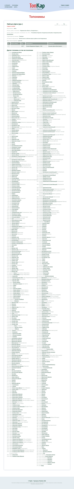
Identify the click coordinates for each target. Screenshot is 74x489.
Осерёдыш (14, 64)
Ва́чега (44, 108)
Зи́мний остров (46, 151)
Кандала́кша (15, 228)
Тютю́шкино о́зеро (46, 74)
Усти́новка (46, 274)
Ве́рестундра (15, 111)
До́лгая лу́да (46, 141)
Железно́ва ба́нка (16, 57)
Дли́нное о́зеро (16, 408)
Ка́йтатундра (15, 136)
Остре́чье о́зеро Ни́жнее (18, 451)
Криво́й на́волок (16, 358)
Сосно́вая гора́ (15, 204)
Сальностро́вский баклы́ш (48, 364)
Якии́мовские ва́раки (17, 226)
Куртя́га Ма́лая (15, 155)
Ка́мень (43, 395)
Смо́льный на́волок (16, 378)
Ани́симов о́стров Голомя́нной (50, 91)
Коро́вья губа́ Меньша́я (17, 243)
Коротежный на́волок (17, 355)
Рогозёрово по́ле (46, 257)
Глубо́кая (44, 381)
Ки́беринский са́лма (48, 266)
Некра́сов (44, 409)
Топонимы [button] (15, 5)
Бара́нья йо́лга (15, 102)
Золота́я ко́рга (15, 60)
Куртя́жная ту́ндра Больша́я (18, 156)
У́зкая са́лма (46, 273)
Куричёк (45, 170)
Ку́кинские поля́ (46, 232)
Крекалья (45, 159)
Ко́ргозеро (14, 428)
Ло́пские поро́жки (16, 335)
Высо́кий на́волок (16, 346)
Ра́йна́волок (15, 375)
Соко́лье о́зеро (45, 64)
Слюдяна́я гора (15, 203)
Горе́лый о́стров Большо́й (49, 127)
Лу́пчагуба (14, 245)
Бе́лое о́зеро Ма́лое (17, 387)
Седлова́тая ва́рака (16, 200)
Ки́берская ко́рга (16, 61)
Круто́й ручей (45, 325)
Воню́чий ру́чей (46, 316)
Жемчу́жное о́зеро (16, 414)
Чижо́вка (14, 71)
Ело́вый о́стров (46, 145)
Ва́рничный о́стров (47, 106)
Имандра (14, 417)
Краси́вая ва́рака (16, 148)
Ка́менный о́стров (47, 155)
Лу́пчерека (44, 297)
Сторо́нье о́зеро (46, 66)
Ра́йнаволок (44, 433)
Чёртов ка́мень (16, 296)
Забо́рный (44, 389)
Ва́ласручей (14, 231)
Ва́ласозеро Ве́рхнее (17, 394)
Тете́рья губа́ (15, 260)
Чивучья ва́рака (15, 221)
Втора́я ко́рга (15, 54)
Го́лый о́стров (46, 123)
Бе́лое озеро (15, 389)
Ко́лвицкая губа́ (15, 238)
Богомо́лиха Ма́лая (47, 105)
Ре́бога (43, 304)
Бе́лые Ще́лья (45, 370)
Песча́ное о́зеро (46, 54)
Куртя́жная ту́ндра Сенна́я (18, 159)
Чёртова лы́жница (49, 276)
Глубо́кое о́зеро (16, 405)
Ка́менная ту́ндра (16, 141)
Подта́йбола (47, 221)
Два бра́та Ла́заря (17, 283)
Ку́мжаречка (45, 288)
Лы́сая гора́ (14, 167)
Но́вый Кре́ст (45, 411)
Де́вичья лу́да (15, 307)
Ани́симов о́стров (47, 88)
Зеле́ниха (50, 461)
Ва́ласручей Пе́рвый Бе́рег (18, 74)
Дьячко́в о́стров (47, 144)
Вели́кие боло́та (17, 92)
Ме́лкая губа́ (15, 248)
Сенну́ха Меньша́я (47, 215)
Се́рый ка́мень (16, 291)
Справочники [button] (8, 7)
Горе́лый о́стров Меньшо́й (49, 130)
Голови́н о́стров (46, 125)
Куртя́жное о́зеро (16, 436)
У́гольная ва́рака (16, 217)
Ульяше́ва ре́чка (46, 308)
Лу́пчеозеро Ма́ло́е (17, 447)
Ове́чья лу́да (15, 316)
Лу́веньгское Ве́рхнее (17, 439)
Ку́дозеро (14, 433)
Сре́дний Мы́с (15, 206)
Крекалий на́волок (16, 356)
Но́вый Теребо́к (45, 412)
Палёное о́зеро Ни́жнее (48, 52)
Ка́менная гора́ (15, 139)
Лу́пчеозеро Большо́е (17, 445)
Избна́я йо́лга (15, 131)
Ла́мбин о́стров (46, 176)
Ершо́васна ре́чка (46, 280)
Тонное (43, 437)
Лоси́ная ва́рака (16, 162)
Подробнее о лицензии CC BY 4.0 (37, 483)
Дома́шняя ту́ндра (16, 122)
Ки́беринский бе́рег (17, 80)
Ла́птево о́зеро (16, 437)
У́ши (13, 218)
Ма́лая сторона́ (51, 462)
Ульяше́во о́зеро (46, 78)
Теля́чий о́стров (46, 217)
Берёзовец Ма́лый (47, 100)
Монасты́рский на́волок (17, 366)
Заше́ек (13, 353)
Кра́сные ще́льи (46, 361)
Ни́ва (43, 301)
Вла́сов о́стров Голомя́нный (49, 113)
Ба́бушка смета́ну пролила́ (48, 352)
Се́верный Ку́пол (16, 198)
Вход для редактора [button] (64, 7)
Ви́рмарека (44, 277)
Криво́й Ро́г (14, 151)
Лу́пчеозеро (15, 443)
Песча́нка (14, 318)
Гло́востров (45, 122)
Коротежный (45, 398)
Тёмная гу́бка (15, 262)
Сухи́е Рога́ (14, 210)
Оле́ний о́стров (46, 207)
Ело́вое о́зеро (15, 412)
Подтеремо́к (45, 428)
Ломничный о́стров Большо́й (50, 181)
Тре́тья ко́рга (15, 69)
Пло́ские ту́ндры (16, 186)
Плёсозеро (44, 57)
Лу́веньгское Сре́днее (17, 442)
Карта (15, 7)
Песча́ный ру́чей (46, 333)
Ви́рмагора (14, 113)
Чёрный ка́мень (17, 294)
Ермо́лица (14, 77)
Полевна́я (44, 241)
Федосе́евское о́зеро (47, 81)
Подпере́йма (45, 426)
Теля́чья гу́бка (15, 259)
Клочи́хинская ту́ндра (17, 145)
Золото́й (44, 392)
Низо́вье (50, 464)
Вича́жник (14, 332)
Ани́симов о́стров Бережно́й (50, 89)
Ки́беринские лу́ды (47, 156)
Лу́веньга (44, 294)
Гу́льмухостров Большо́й (49, 131)
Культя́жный (45, 401)
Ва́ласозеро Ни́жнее (17, 395)
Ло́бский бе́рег (15, 85)
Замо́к (14, 285)
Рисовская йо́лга (16, 192)
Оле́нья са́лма (46, 268)
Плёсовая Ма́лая (16, 189)
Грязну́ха (14, 305)
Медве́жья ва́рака (16, 170)
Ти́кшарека (44, 307)
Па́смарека (44, 302)
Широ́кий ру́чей (46, 347)
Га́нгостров (45, 120)
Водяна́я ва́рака (16, 116)
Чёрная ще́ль (45, 366)
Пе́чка (13, 369)
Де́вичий (44, 224)
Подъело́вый (45, 429)
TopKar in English (65, 5)
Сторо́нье (44, 339)
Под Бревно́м (45, 422)
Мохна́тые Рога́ (15, 173)
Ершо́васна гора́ (16, 125)
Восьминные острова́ (48, 117)
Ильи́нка (44, 228)
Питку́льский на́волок (17, 372)
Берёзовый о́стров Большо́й (49, 102)
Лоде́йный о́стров (47, 179)
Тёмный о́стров (46, 218)
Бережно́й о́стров (47, 97)
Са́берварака (15, 195)
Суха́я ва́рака (15, 209)
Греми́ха (14, 119)
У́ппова (44, 246)
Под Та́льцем (45, 423)
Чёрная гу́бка (15, 268)
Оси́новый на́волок (16, 367)
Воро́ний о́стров (47, 116)
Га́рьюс (14, 403)
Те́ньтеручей (45, 341)
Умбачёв (44, 443)
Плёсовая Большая (16, 187)
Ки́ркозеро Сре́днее (17, 425)
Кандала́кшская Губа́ (17, 277)
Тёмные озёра (45, 75)
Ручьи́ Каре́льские (47, 367)
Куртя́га (43, 403)
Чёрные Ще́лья (45, 445)
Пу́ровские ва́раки (16, 190)
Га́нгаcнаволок (15, 347)
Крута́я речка (45, 287)
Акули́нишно (15, 384)
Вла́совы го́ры (15, 114)
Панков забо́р (49, 349)
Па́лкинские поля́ (46, 240)
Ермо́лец (45, 150)
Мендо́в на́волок (16, 363)
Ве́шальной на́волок (17, 341)
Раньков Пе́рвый (46, 245)
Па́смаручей (45, 332)
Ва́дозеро (14, 392)
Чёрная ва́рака (15, 223)
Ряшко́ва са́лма (47, 269)
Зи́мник (43, 391)
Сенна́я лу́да (15, 321)
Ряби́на (13, 193)
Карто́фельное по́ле (46, 251)
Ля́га (13, 246)
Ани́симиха (44, 369)
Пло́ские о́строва (47, 209)
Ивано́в (43, 394)
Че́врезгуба (14, 266)
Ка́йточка (14, 137)
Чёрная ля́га (16, 95)
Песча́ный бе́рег (16, 86)
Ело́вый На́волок (46, 387)
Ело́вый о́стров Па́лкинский (49, 148)
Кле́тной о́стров (46, 158)
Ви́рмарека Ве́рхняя (46, 279)
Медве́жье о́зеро (16, 448)
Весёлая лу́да (15, 302)
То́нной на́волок (49, 456)
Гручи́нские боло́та (17, 94)
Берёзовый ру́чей (46, 313)
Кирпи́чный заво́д (16, 333)
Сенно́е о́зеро (45, 63)
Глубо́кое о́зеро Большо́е (18, 406)
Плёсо (43, 419)
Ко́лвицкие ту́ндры (16, 147)
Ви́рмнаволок (15, 342)
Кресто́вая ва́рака (16, 150)
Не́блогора (14, 176)
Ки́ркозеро (15, 422)
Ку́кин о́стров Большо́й (48, 167)
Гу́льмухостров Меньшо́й (49, 134)
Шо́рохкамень (16, 297)
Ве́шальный (44, 378)
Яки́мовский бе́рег (16, 89)
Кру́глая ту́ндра (15, 153)
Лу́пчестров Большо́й (48, 190)
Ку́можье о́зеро (16, 434)
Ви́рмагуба (14, 232)
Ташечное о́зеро (46, 71)
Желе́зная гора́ (15, 127)
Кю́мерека (44, 290)
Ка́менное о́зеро (16, 420)
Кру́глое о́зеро (15, 431)
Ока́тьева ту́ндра (16, 179)
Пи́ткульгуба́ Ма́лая (16, 251)
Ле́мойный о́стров (47, 178)
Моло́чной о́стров (47, 204)
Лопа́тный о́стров (47, 187)
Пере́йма (14, 336)
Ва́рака (13, 109)
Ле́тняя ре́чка (45, 291)
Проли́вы (14, 374)
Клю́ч (14, 287)
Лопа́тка (44, 235)
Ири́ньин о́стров (47, 153)
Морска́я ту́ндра (16, 172)
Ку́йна (15, 325)
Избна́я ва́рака (15, 130)
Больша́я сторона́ (50, 454)
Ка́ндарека (44, 282)
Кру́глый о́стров (46, 165)
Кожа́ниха (44, 231)
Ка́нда (13, 142)
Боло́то (14, 330)
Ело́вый (43, 386)
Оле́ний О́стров (45, 254)
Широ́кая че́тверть (46, 248)
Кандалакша (10, 34)
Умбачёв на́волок (16, 383)
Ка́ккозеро (15, 419)
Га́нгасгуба (14, 234)
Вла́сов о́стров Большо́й (49, 109)
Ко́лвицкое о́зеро (16, 426)
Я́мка (43, 447)
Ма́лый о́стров (46, 198)
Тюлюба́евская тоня (46, 439)
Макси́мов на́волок (16, 361)
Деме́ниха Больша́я (47, 136)
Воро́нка (14, 304)
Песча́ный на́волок (16, 370)
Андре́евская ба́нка (17, 52)
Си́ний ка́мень (16, 293)
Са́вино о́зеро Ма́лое (47, 61)
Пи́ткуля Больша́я (16, 252)
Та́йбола (17, 328)
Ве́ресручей (16, 99)
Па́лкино (45, 265)
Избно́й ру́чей (45, 321)
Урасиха (44, 80)
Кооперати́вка (15, 240)
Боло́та (43, 374)
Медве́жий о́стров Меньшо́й (49, 201)
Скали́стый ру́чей (46, 338)
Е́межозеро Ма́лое (16, 411)
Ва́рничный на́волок (17, 339)
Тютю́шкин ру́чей (46, 344)
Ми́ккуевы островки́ (48, 203)
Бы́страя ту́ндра (16, 108)
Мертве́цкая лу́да (16, 314)
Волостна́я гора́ (15, 117)
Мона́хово (14, 364)
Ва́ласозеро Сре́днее (17, 397)
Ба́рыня (44, 353)
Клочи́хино (44, 397)
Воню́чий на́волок (16, 344)
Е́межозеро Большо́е (17, 409)
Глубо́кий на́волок (16, 349)
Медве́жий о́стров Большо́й (49, 200)
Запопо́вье (15, 415)
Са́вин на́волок (15, 377)
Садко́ (13, 68)
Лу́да (13, 313)
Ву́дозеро (14, 401)
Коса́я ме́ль (15, 63)
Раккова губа (15, 255)
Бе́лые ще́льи (45, 355)
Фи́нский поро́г (45, 263)
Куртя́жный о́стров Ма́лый (49, 175)
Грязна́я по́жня (45, 223)
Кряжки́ (43, 400)
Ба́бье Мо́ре (14, 229)
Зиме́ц (13, 128)
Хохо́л (43, 83)
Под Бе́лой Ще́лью (46, 420)
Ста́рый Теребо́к (45, 436)
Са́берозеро (45, 58)
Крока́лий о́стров (47, 164)
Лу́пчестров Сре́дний (48, 196)
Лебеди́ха (14, 83)
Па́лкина (44, 414)
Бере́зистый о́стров (47, 95)
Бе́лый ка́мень (16, 282)
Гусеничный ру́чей (46, 319)
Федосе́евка (17, 274)
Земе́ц (43, 358)
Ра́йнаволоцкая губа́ (17, 254)
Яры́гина (44, 249)
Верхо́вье (50, 457)
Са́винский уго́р (15, 196)
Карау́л (13, 144)
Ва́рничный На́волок (47, 377)
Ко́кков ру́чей (45, 324)
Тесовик (44, 342)
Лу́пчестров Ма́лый (47, 193)
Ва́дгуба (14, 391)
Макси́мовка (45, 330)
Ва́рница (14, 75)
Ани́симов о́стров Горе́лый (49, 92)
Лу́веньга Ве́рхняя (46, 296)
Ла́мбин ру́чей (45, 327)
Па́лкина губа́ (15, 249)
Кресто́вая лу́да (15, 311)
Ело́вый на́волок (16, 352)
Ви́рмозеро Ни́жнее (17, 400)
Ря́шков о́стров (46, 210)
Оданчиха (44, 238)
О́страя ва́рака (15, 178)
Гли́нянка (14, 235)
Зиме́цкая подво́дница (17, 58)
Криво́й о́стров (46, 162)
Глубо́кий (44, 383)
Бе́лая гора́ (14, 105)
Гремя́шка (14, 120)
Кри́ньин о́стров (47, 161)
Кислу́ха (44, 229)
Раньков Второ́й (46, 243)
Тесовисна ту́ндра (16, 214)
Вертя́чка (45, 450)
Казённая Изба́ (17, 100)
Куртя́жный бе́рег (16, 81)
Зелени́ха (14, 78)
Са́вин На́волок (45, 434)
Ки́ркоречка (44, 283)
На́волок (44, 408)
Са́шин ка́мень (16, 290)
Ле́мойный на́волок (16, 360)
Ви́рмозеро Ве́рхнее (17, 398)
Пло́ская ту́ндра (15, 184)
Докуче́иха (45, 142)
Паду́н (15, 97)
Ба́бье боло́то (16, 91)
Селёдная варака (16, 201)
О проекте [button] (7, 5)
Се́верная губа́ (15, 257)
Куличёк (45, 168)
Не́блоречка (44, 299)
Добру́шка (14, 308)
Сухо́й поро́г (45, 262)
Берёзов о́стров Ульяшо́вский (50, 99)
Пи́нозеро (44, 55)
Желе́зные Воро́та (47, 451)
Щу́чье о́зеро (45, 86)
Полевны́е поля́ (45, 255)
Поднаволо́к (45, 425)
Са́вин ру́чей (45, 336)
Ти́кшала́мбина (45, 72)
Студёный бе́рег (16, 88)
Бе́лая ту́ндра (15, 106)
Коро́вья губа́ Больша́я (17, 241)
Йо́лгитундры (15, 133)
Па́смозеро (15, 454)
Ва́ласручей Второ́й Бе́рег (18, 72)
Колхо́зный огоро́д (46, 252)
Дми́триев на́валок (16, 350)
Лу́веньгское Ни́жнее (17, 440)
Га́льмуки (45, 119)
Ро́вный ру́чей (45, 335)
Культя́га (44, 234)
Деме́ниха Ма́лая (47, 137)
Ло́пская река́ (45, 293)
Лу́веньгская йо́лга (16, 164)
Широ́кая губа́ (15, 269)
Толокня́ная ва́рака (16, 215)
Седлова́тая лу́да (16, 319)
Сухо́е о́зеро (45, 69)
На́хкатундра (15, 175)
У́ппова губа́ (14, 263)
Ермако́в (44, 226)
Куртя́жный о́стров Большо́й (50, 172)
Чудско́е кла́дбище (19, 299)
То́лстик (14, 381)
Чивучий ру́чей (45, 346)
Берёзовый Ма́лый (46, 372)
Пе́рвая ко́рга (15, 66)
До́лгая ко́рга (46, 139)
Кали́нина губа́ (15, 237)
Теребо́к (14, 380)
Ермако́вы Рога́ (16, 55)
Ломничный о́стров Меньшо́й (50, 184)
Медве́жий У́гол (47, 310)
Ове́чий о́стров (46, 206)
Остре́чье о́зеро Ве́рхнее (18, 450)
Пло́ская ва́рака (16, 182)
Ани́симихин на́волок (17, 338)
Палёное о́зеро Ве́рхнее (18, 456)
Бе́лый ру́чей (45, 311)
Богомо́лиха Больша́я (48, 103)
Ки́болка (14, 310)
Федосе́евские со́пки (17, 220)
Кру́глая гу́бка (15, 279)
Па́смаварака (15, 181)
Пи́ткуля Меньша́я (46, 417)
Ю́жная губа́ (14, 271)
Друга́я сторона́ (18, 327)
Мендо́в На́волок (46, 237)
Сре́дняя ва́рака (16, 207)
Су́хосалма (44, 68)
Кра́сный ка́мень (17, 288)
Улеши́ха (14, 265)
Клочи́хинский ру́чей (47, 322)
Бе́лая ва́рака (15, 103)
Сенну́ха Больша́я (47, 214)
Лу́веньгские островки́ (48, 189)
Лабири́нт (16, 301)
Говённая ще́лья (46, 356)
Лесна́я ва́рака (15, 161)
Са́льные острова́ (47, 212)
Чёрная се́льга (15, 224)
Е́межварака (15, 123)
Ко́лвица (44, 285)
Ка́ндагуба (14, 276)
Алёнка (14, 386)
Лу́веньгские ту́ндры (17, 165)
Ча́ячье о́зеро (45, 85)
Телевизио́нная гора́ (17, 212)
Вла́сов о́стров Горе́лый (48, 114)
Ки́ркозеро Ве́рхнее (17, 423)
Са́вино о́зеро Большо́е (48, 60)
